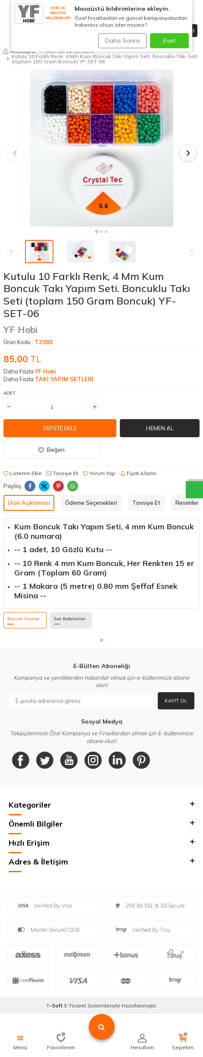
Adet (9, 393)
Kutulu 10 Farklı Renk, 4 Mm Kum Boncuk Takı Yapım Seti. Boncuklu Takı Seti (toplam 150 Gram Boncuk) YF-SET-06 (104, 59)
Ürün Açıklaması (29, 502)
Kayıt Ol (176, 700)
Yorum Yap (99, 473)
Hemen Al (160, 428)
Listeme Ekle (22, 473)
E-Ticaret (75, 1005)
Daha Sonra (122, 40)
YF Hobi (20, 329)
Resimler (187, 502)
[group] (101, 148)
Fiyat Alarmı (138, 473)
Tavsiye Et (62, 473)
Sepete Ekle (60, 428)
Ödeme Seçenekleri (91, 502)
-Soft (55, 1005)
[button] (96, 231)
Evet (169, 40)
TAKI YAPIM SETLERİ (64, 379)
